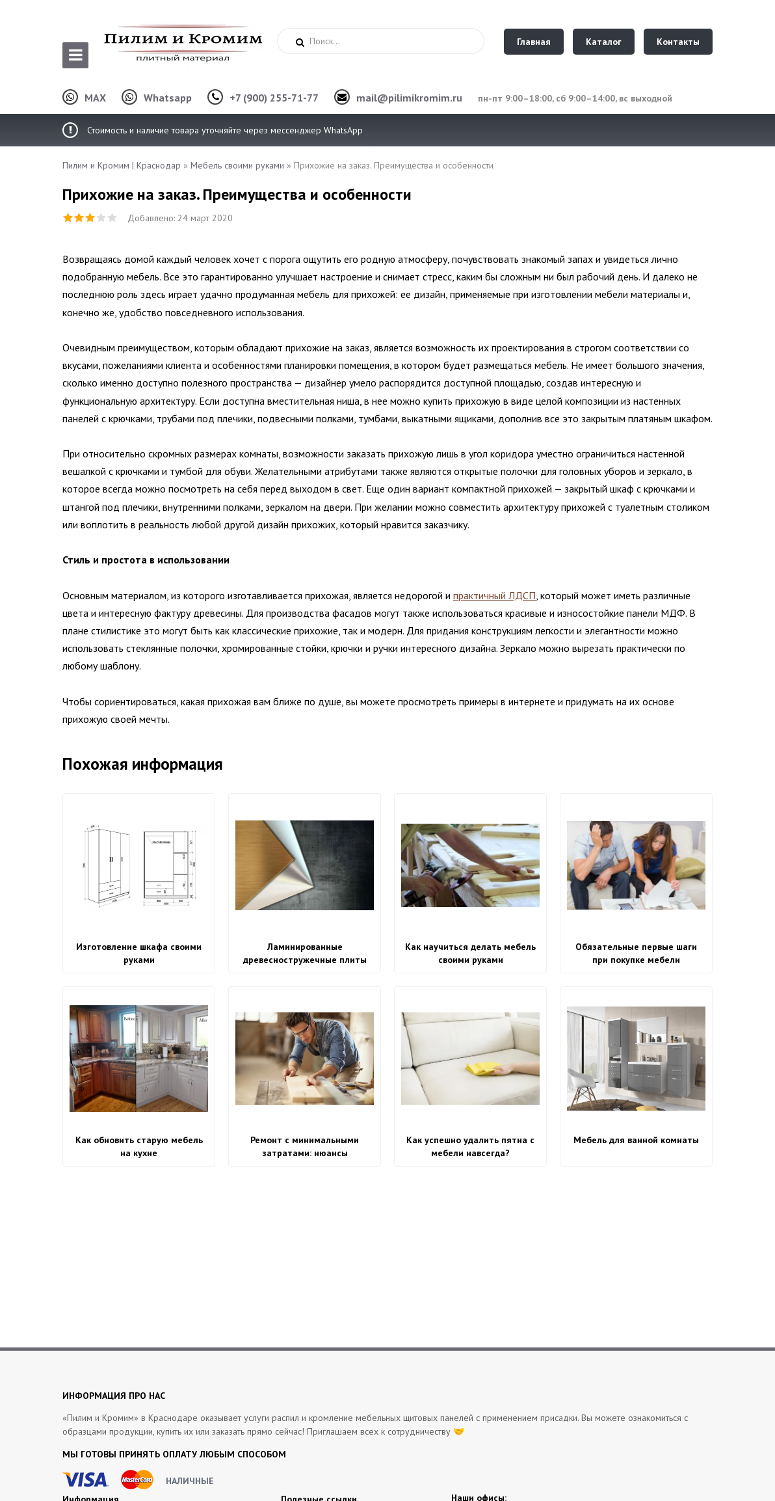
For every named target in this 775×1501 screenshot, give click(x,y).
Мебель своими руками (237, 165)
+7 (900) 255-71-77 (274, 97)
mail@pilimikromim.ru (409, 97)
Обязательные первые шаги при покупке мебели (636, 953)
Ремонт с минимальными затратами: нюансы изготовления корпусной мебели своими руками (304, 1146)
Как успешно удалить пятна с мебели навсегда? (470, 1146)
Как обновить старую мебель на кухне (139, 1146)
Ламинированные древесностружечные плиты (305, 953)
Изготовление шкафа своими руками (139, 953)
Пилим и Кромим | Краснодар (121, 165)
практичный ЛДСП (494, 595)
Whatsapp (168, 97)
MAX (95, 97)
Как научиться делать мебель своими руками (470, 953)
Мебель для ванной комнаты (636, 1140)
